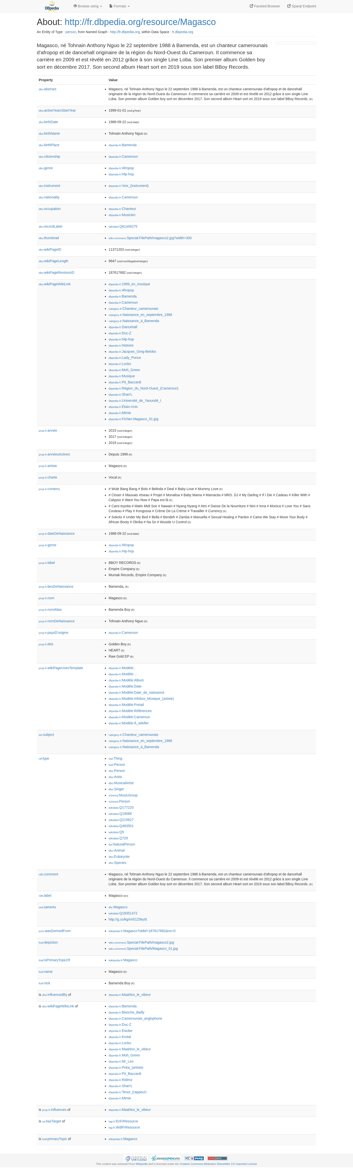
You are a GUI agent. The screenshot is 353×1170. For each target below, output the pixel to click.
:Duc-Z (120, 333)
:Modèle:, (122, 668)
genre (46, 168)
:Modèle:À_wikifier (129, 723)
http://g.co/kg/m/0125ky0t (128, 919)
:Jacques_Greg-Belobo (132, 351)
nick (44, 983)
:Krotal (120, 1037)
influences (54, 1110)
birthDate (48, 122)
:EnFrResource (123, 1121)
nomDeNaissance (57, 621)
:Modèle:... (123, 674)
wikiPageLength (53, 261)
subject (46, 735)
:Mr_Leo (121, 1061)
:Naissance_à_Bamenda (134, 321)
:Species (117, 863)
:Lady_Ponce (125, 358)
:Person (117, 765)
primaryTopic (54, 1139)
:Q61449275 (123, 226)
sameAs (47, 907)
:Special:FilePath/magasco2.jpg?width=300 (150, 238)
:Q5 (116, 832)
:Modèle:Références (130, 711)
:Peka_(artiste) (126, 1067)
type (44, 758)
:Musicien (122, 215)
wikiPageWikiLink (55, 284)
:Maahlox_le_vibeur (130, 995)
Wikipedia (142, 1163)
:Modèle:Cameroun (129, 717)
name (46, 972)
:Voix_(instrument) (129, 186)
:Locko (120, 364)
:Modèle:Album (126, 680)
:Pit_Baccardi (125, 382)
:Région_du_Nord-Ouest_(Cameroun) (143, 388)
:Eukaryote (119, 856)
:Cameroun (123, 156)
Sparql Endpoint (301, 6)
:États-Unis (123, 407)
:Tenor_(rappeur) (128, 1092)
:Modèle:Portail (126, 705)
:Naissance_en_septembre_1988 (140, 315)
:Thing (115, 758)
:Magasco (118, 907)
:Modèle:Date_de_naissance (136, 692)
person (70, 32)
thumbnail (49, 238)
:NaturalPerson (122, 844)
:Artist (115, 777)
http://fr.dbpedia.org (125, 32)
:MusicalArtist (121, 783)
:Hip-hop (121, 174)
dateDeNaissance (57, 533)
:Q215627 (121, 820)
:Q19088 (120, 814)
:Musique (122, 376)
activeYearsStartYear (57, 110)
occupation (50, 209)
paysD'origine (53, 633)
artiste (48, 466)
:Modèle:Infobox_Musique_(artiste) (141, 699)
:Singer (116, 789)
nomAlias (50, 609)
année (48, 430)
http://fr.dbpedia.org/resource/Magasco (140, 22)
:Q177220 (121, 807)
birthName (49, 133)
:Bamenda (123, 145)
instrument (49, 186)
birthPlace (49, 145)
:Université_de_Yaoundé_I (135, 401)
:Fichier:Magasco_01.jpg (133, 419)
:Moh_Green (124, 370)
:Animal (117, 850)
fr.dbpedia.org (182, 32)
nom (46, 598)
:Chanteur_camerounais (133, 309)
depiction (48, 942)
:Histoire (121, 345)
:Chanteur (122, 209)
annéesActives (54, 454)
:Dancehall (123, 327)
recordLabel (50, 226)
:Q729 (118, 838)
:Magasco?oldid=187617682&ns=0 (142, 931)
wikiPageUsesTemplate (61, 668)
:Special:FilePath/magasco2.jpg (141, 942)
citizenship (49, 156)
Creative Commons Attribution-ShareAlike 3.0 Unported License (218, 1163)
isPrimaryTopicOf (54, 960)
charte (48, 477)
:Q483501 (121, 826)
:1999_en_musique (129, 284)
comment (48, 874)
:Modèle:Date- (125, 686)
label (47, 563)
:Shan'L (120, 394)
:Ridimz (120, 1080)
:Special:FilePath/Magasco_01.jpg (143, 948)
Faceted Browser (265, 6)
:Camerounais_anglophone (135, 1018)
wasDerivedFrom (55, 931)
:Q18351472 (123, 913)
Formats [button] (119, 6)
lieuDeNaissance (56, 586)
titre (46, 644)
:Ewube (120, 1031)
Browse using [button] (88, 6)
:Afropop (121, 168)
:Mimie (120, 413)
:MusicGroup (123, 795)
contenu (49, 489)
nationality (49, 197)
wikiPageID (50, 249)
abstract (47, 89)
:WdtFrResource (124, 1127)
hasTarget (51, 1121)
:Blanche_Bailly (126, 1012)
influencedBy (54, 995)
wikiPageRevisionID (57, 272)
